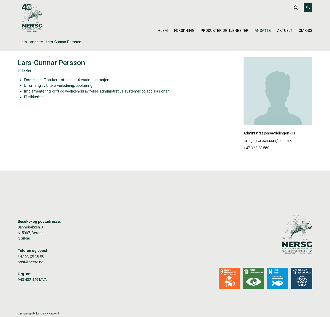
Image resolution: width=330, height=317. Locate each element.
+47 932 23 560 (256, 148)
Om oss (305, 30)
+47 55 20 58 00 (31, 256)
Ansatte (263, 30)
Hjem (163, 30)
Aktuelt (284, 30)
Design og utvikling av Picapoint (38, 313)
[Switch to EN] (308, 7)
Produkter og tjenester (224, 30)
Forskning (184, 30)
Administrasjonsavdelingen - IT (269, 133)
